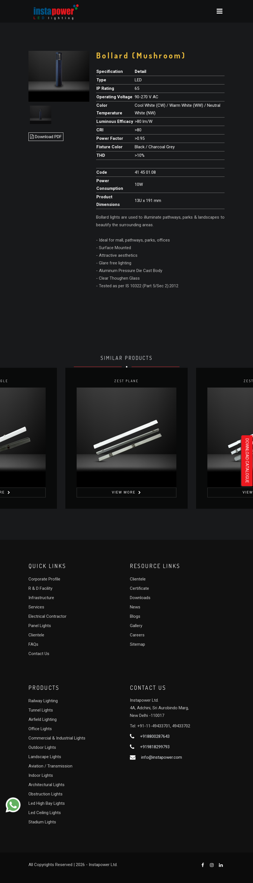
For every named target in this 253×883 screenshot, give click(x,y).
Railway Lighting (43, 700)
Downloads (140, 597)
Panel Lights (39, 625)
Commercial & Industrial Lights (56, 738)
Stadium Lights (42, 822)
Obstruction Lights (45, 794)
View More (124, 492)
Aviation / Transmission (50, 766)
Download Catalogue (247, 460)
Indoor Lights (40, 775)
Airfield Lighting (42, 719)
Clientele (36, 635)
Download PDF (46, 136)
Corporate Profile (44, 579)
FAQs (33, 644)
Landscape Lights (44, 756)
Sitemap (137, 644)
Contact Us (38, 653)
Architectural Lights (46, 784)
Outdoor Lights (42, 747)
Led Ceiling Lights (44, 812)
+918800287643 (155, 736)
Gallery (136, 625)
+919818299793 (155, 746)
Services (36, 607)
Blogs (135, 616)
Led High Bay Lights (46, 803)
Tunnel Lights (40, 710)
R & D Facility (40, 588)
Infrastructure (41, 597)
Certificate (139, 588)
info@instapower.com (161, 757)
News (135, 607)
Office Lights (40, 728)
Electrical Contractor (47, 616)
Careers (137, 635)
